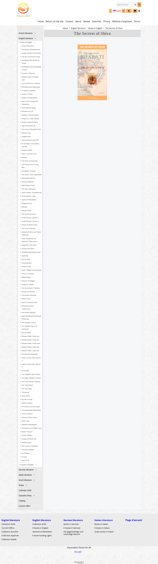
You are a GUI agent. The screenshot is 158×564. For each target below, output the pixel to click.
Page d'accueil (134, 520)
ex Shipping (92, 98)
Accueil (77, 551)
